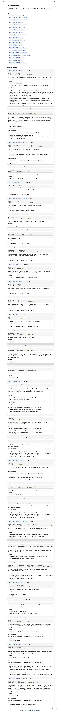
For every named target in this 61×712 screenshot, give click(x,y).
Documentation (12, 67)
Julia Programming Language (36, 710)
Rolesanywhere (13, 6)
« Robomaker (3, 708)
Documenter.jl (26, 710)
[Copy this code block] (52, 73)
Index (8, 13)
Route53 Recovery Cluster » (54, 708)
